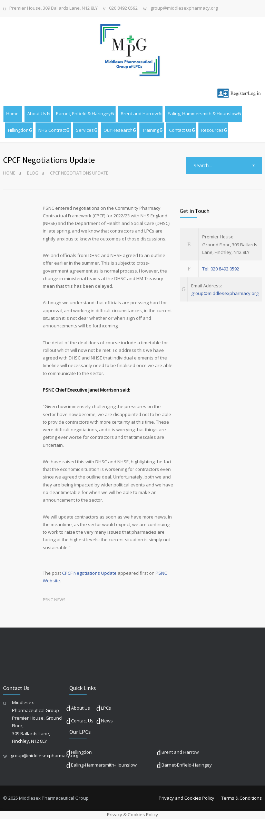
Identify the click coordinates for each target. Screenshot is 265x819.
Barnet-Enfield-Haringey (186, 765)
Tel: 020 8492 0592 (220, 269)
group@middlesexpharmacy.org (184, 8)
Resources (212, 130)
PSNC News (54, 600)
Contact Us (180, 130)
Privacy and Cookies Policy (186, 798)
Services (85, 130)
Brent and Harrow (139, 113)
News (107, 721)
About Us (36, 113)
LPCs (106, 708)
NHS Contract (52, 130)
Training (150, 130)
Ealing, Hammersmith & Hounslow (203, 113)
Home (12, 113)
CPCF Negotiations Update (89, 573)
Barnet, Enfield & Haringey (83, 113)
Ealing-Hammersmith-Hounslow (104, 765)
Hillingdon (18, 130)
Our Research (118, 130)
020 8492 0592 (123, 8)
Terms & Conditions (241, 798)
